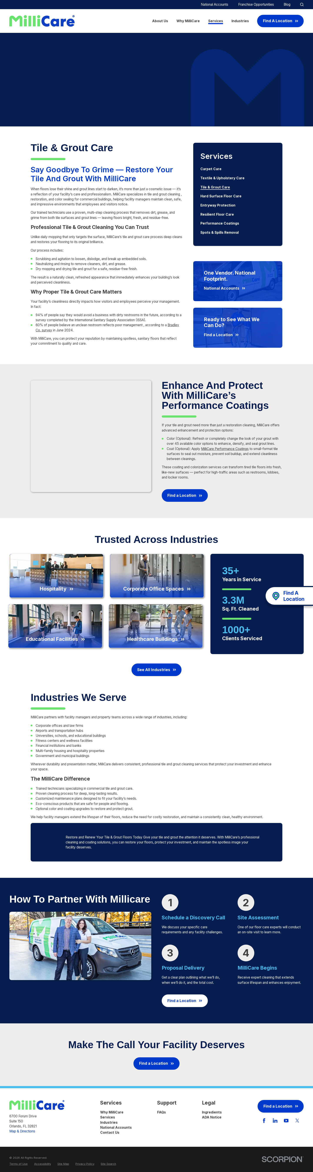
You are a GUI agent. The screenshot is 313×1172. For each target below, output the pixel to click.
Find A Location (280, 20)
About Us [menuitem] (160, 21)
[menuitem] (237, 169)
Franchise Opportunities (256, 4)
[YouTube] (286, 1120)
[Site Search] (301, 4)
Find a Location (184, 495)
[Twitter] (297, 1120)
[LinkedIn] (275, 1120)
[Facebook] (264, 1120)
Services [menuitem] (215, 21)
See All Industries (156, 669)
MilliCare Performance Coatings (225, 449)
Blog (287, 4)
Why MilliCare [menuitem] (188, 21)
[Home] (42, 21)
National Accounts (214, 4)
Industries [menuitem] (240, 21)
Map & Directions (22, 1131)
